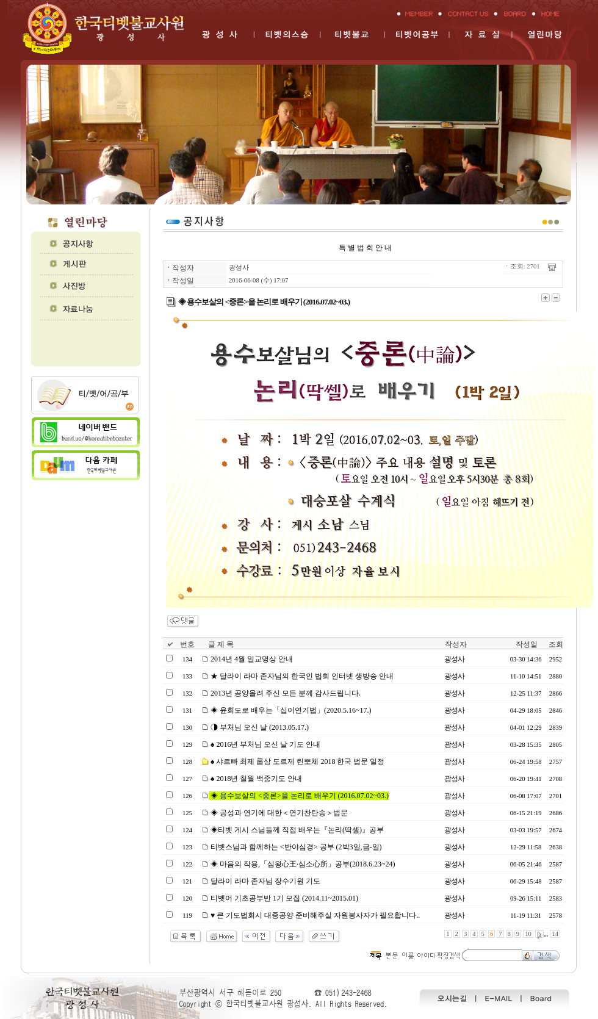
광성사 (239, 267)
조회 (556, 644)
